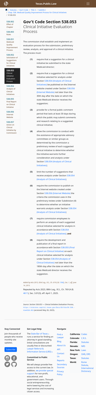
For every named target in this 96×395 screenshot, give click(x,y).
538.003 (10, 33)
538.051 (12, 44)
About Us (61, 345)
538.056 (10, 114)
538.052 (12, 60)
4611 (25, 293)
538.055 (11, 103)
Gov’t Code (23, 10)
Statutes (13, 10)
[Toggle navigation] (88, 3)
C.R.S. (83, 338)
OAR (83, 354)
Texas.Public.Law (46, 3)
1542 (62, 282)
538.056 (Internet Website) (57, 193)
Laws (83, 350)
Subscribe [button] (10, 349)
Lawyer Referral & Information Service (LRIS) (39, 350)
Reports (60, 360)
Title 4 (33, 10)
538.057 (11, 127)
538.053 (10, 75)
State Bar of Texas (39, 333)
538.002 (10, 24)
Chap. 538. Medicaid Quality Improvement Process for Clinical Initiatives (37, 12)
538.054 (10, 90)
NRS (83, 346)
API (58, 349)
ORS (88, 354)
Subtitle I (42, 10)
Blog (59, 341)
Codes (84, 334)
